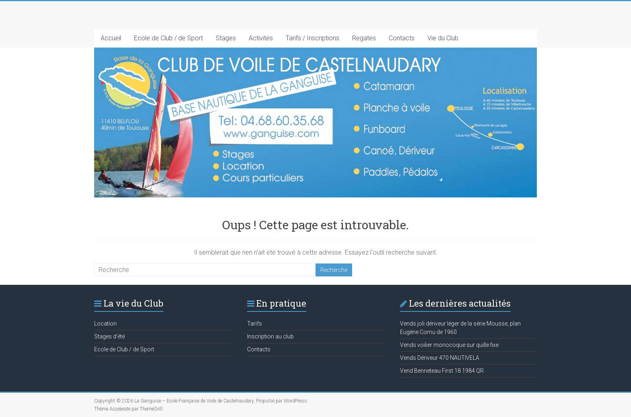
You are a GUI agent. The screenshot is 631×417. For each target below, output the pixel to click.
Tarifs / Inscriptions (312, 38)
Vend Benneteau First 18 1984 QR (442, 370)
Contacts (401, 38)
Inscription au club (270, 336)
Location (105, 323)
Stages (226, 38)
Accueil (111, 38)
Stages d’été (109, 336)
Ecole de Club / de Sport (168, 38)
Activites (261, 38)
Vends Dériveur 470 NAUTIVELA (439, 358)
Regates (364, 38)
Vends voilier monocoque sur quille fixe (449, 345)
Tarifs (254, 323)
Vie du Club (442, 38)
